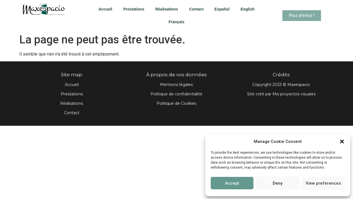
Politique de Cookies (176, 103)
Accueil (105, 9)
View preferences (323, 183)
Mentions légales (176, 84)
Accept (232, 183)
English (247, 9)
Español (222, 9)
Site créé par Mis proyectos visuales (281, 93)
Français (176, 22)
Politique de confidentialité (176, 93)
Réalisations (166, 9)
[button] (342, 141)
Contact (196, 9)
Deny (277, 183)
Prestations (133, 9)
